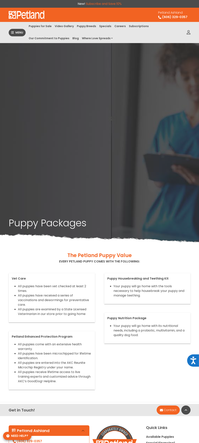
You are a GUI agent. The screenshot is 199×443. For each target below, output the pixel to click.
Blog (75, 38)
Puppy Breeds (86, 26)
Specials (105, 26)
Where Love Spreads (96, 38)
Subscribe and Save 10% (104, 4)
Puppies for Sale (40, 26)
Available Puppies (160, 437)
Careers (120, 26)
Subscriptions (139, 26)
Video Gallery (64, 26)
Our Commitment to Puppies (49, 38)
